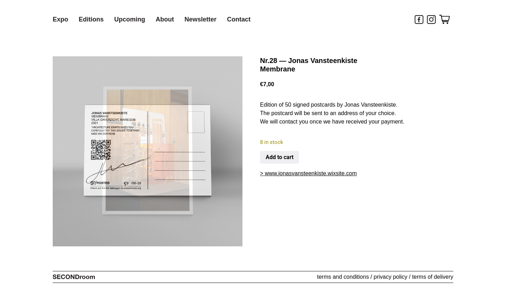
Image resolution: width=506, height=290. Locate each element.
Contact (239, 19)
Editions (91, 19)
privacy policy (390, 277)
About (165, 19)
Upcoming (129, 19)
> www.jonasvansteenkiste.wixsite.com (308, 173)
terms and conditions (343, 277)
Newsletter (200, 19)
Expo (60, 19)
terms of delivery (432, 277)
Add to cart (279, 157)
